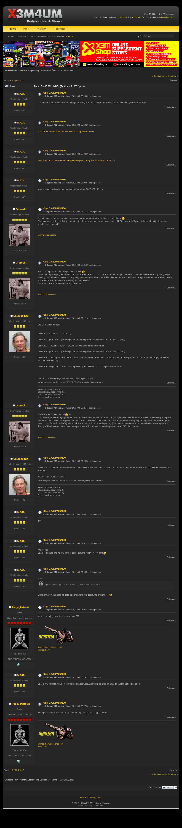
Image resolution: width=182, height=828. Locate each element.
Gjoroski (21, 209)
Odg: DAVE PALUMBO (54, 93)
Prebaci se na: (155, 787)
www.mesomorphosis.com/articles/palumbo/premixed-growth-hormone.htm (73, 160)
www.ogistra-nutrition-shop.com (50, 647)
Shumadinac (21, 315)
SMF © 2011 (88, 803)
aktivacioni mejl (166, 17)
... (22, 80)
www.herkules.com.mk (47, 235)
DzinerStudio (98, 806)
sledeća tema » (171, 76)
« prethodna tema (157, 76)
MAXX (21, 93)
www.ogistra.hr (44, 650)
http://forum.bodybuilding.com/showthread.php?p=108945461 (67, 131)
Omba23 (69, 36)
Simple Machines (102, 803)
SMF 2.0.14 (77, 803)
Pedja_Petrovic (21, 607)
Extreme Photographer (91, 797)
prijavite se (122, 17)
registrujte (136, 17)
